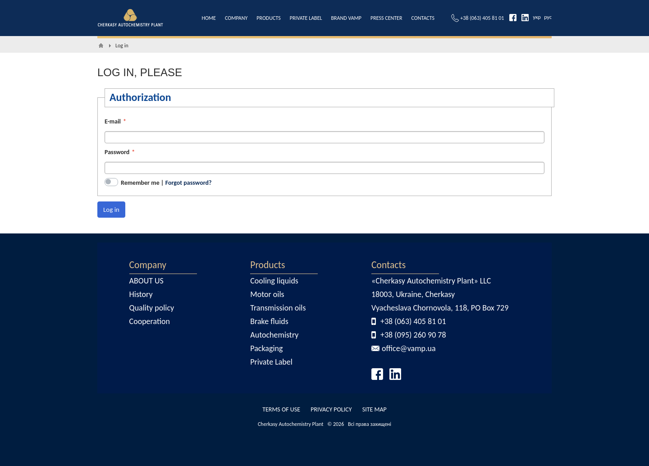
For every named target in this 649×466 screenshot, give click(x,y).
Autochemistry (274, 335)
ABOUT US (146, 281)
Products (267, 265)
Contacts (388, 265)
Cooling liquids (274, 281)
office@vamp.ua (409, 348)
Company (148, 265)
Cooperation (149, 321)
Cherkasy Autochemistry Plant (291, 424)
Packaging (266, 348)
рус (548, 17)
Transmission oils (278, 308)
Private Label (271, 362)
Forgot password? (188, 183)
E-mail (113, 121)
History (141, 294)
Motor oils (267, 294)
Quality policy (151, 308)
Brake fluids (269, 321)
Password (117, 152)
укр (537, 17)
